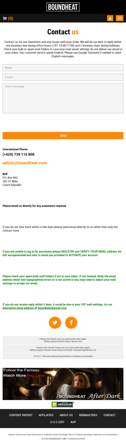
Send (63, 135)
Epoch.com (56, 339)
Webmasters (88, 415)
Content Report (20, 415)
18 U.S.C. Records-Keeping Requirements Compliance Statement (63, 356)
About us (66, 415)
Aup (73, 422)
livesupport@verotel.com (84, 350)
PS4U (82, 438)
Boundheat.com (57, 438)
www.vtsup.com (59, 350)
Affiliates (46, 415)
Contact (109, 415)
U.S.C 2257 (57, 422)
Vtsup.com (59, 347)
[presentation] (63, 122)
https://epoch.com (73, 341)
